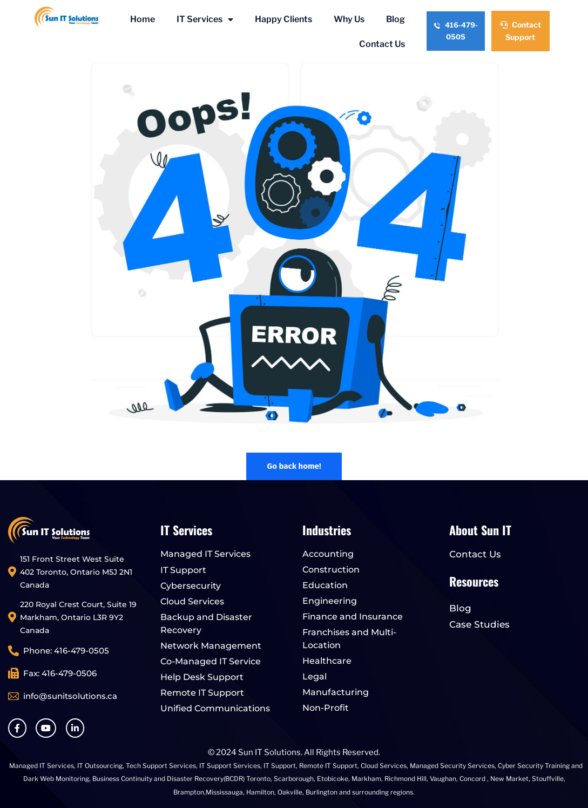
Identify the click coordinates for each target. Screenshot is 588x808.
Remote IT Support (202, 693)
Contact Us (382, 44)
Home (142, 19)
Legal (314, 676)
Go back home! (294, 466)
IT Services (205, 19)
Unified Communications (215, 708)
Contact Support (520, 31)
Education (325, 585)
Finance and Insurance (352, 616)
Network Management (210, 646)
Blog (395, 19)
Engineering (329, 601)
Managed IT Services (205, 554)
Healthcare (327, 661)
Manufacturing (335, 692)
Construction (331, 569)
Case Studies (479, 624)
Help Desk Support (202, 677)
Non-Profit (325, 708)
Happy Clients (283, 19)
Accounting (328, 554)
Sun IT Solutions (269, 752)
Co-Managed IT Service (210, 661)
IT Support (183, 570)
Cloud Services (192, 601)
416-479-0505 (456, 31)
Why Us (349, 19)
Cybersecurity (190, 586)
